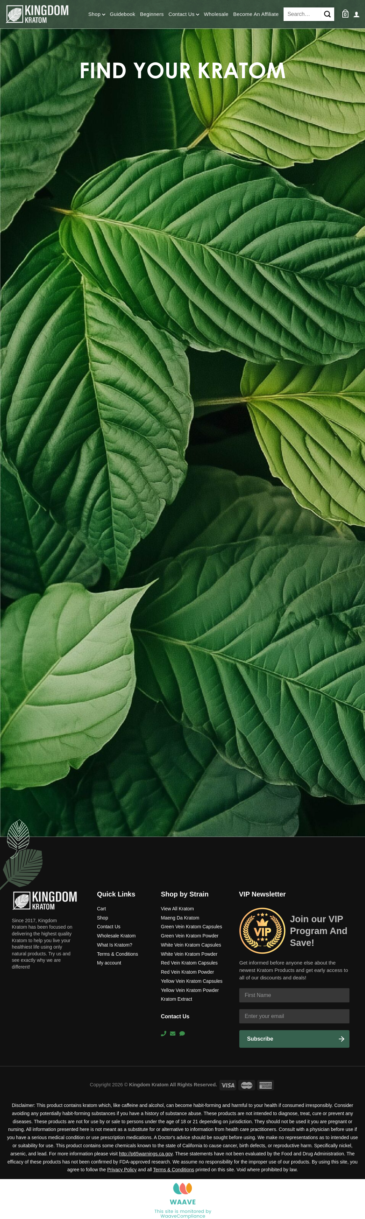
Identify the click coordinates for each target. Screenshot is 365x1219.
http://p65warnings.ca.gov (146, 1153)
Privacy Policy (122, 1169)
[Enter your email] (294, 1016)
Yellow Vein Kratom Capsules (191, 981)
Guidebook (122, 14)
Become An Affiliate (256, 14)
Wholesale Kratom (116, 935)
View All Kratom (177, 908)
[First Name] (294, 995)
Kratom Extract (176, 999)
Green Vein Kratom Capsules (191, 926)
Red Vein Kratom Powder (187, 972)
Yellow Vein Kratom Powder (190, 990)
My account (109, 963)
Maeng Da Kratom (180, 918)
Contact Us (184, 14)
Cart (101, 908)
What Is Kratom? (114, 945)
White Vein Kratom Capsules (191, 945)
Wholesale (216, 14)
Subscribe (260, 1039)
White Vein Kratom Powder (189, 954)
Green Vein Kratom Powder (189, 935)
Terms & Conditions (117, 954)
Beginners (152, 14)
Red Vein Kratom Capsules (189, 963)
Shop (96, 14)
